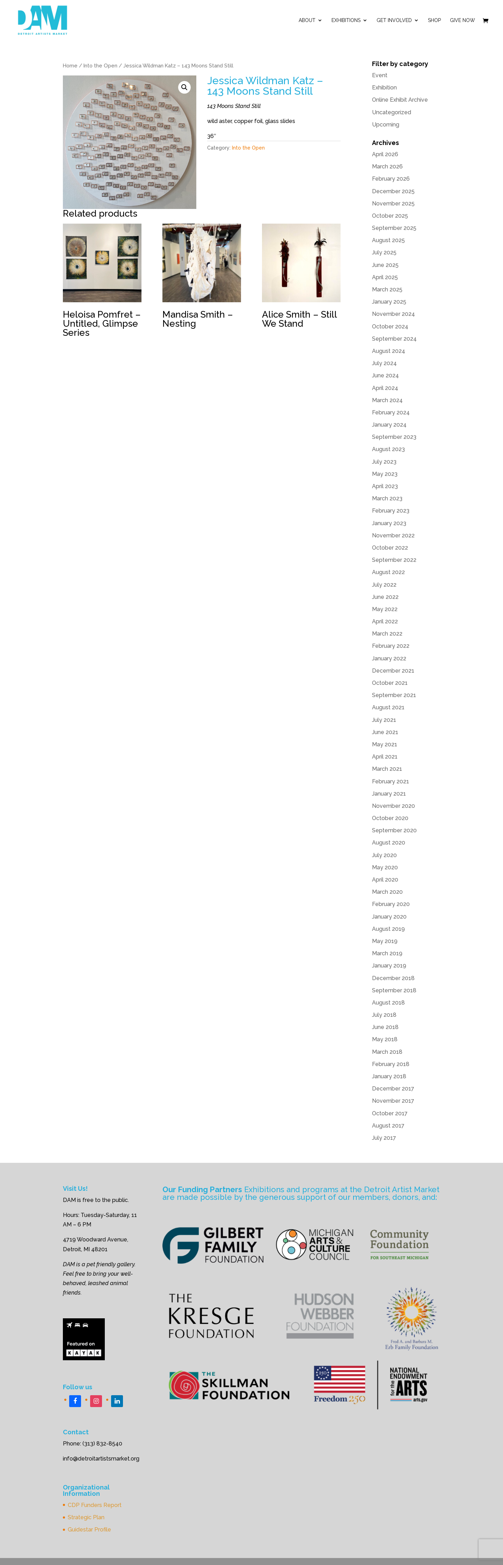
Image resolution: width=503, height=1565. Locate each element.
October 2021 (390, 683)
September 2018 (394, 990)
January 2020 (389, 916)
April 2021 (385, 756)
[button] (184, 87)
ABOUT (307, 20)
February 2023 (390, 510)
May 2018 (385, 1039)
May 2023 (385, 474)
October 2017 (390, 1113)
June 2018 (385, 1027)
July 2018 (384, 1015)
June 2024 (385, 375)
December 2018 (393, 978)
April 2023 (385, 486)
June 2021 (385, 732)
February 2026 (391, 178)
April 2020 (385, 879)
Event (379, 75)
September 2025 (394, 228)
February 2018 (390, 1064)
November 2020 (393, 806)
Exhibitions (345, 20)
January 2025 (389, 301)
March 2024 (387, 400)
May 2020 (385, 867)
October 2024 (390, 326)
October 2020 (390, 818)
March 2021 (387, 769)
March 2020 (387, 892)
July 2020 (384, 855)
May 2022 (385, 609)
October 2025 (390, 215)
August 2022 (388, 572)
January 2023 (389, 523)
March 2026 (387, 166)
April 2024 (385, 388)
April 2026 (385, 154)
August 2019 (388, 929)
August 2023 (388, 449)
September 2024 (394, 338)
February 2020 (391, 904)
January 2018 (389, 1076)
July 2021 (384, 720)
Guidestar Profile (89, 1529)
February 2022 (390, 646)
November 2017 (393, 1100)
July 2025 (384, 252)
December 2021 (393, 670)
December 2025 (393, 191)
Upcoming (385, 124)
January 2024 (389, 424)
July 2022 (384, 584)
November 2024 (393, 314)
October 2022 (390, 547)
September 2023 (394, 437)
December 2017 (393, 1088)
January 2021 (389, 793)
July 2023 (384, 461)
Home (70, 65)
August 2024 (388, 351)
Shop (434, 20)
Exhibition (384, 87)
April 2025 (385, 277)
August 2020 (388, 842)
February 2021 (390, 781)
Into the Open (100, 65)
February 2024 (391, 412)
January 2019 (389, 965)
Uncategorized (391, 112)
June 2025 (385, 265)
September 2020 (394, 830)
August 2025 (388, 240)
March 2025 (387, 289)
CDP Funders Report (95, 1505)
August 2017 (388, 1125)
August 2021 (388, 707)
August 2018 (388, 1002)
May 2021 (384, 744)
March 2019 (387, 953)
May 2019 (385, 941)
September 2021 (394, 695)
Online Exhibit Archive (400, 99)
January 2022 (389, 658)
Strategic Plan (86, 1517)
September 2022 (394, 560)
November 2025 (393, 203)
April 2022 (385, 621)
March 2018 (387, 1052)
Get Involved (394, 20)
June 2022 (385, 597)
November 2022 (393, 535)
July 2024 (384, 363)
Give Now (462, 20)
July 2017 (384, 1138)
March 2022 (387, 633)
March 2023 (387, 498)
